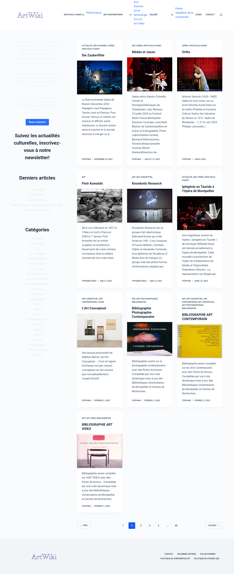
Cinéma (37, 304)
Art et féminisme (37, 273)
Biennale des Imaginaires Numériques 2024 (37, 205)
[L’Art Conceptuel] (99, 331)
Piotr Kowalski (92, 183)
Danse (37, 314)
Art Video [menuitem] (139, 23)
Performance (37, 344)
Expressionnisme (37, 319)
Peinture (37, 339)
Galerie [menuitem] (161, 14)
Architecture (37, 243)
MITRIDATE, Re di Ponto (37, 210)
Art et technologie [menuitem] (140, 12)
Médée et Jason (143, 52)
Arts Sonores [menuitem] (138, 4)
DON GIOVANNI (37, 200)
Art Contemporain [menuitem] (117, 14)
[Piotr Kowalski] (99, 206)
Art (133, 46)
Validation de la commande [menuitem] (184, 15)
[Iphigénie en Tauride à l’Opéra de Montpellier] (199, 213)
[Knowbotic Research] (149, 206)
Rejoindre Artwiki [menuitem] (186, 554)
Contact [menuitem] (210, 14)
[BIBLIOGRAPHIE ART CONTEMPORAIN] (199, 341)
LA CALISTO (37, 195)
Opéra (111, 46)
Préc (84, 525)
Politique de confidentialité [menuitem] (175, 558)
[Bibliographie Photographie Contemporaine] (149, 339)
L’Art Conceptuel (94, 308)
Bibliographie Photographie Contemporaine (143, 312)
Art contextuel (206, 302)
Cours (101, 302)
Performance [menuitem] (93, 12)
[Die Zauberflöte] (99, 78)
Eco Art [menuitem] (138, 19)
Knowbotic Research (147, 183)
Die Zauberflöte (93, 55)
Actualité (87, 46)
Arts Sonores (100, 46)
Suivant (213, 525)
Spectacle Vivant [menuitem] (74, 14)
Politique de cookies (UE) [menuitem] (206, 558)
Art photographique (147, 299)
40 (176, 525)
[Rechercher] (221, 15)
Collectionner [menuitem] (207, 554)
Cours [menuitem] (198, 14)
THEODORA (37, 190)
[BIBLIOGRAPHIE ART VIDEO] (99, 451)
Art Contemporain (37, 258)
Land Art (37, 324)
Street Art (37, 354)
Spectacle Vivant (91, 49)
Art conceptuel (144, 177)
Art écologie (37, 268)
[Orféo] (199, 74)
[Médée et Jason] (149, 74)
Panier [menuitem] (179, 8)
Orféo (186, 52)
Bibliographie (139, 302)
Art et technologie (37, 278)
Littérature (37, 329)
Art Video (91, 418)
